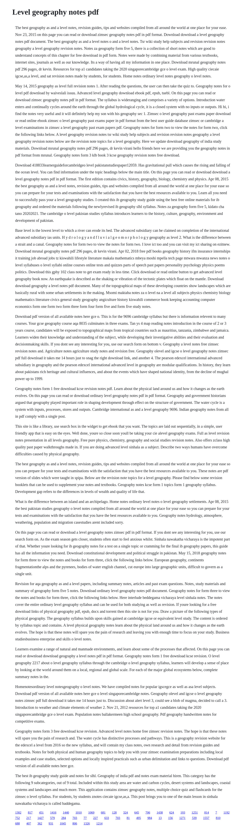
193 (182, 812)
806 (74, 823)
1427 (40, 818)
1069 (91, 812)
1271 (182, 818)
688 (17, 823)
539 (194, 818)
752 (17, 818)
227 (95, 818)
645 (136, 812)
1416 (53, 812)
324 (125, 812)
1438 (160, 812)
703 (74, 818)
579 (52, 818)
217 (28, 818)
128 (114, 812)
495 (138, 818)
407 (28, 823)
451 (41, 812)
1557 (206, 818)
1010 (79, 812)
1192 (226, 812)
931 (51, 823)
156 (170, 818)
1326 (87, 823)
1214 (99, 823)
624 (171, 812)
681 (103, 812)
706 (147, 812)
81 (128, 818)
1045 (63, 823)
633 (106, 818)
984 (149, 818)
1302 (18, 812)
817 (30, 812)
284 (63, 818)
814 (206, 812)
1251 (195, 812)
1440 (66, 812)
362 (39, 823)
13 (160, 818)
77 (85, 818)
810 (218, 818)
